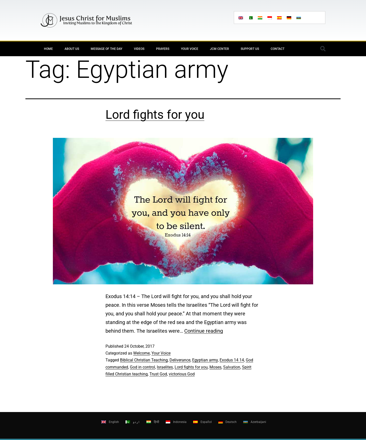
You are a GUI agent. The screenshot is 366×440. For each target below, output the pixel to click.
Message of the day (106, 49)
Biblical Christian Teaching (144, 360)
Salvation (231, 367)
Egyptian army (205, 360)
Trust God (158, 374)
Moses (215, 367)
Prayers (162, 49)
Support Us (250, 49)
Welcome (141, 353)
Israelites (165, 367)
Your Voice (189, 49)
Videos (139, 49)
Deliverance (180, 360)
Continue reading (203, 331)
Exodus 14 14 (232, 360)
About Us (72, 49)
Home (48, 49)
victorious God (182, 374)
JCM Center (219, 49)
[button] (323, 49)
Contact (277, 49)
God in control (142, 367)
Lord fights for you (154, 114)
